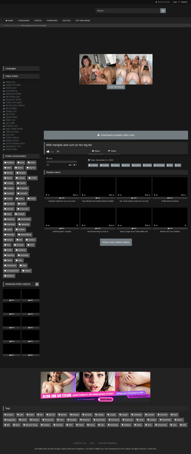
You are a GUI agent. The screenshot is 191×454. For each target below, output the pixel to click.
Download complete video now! (115, 135)
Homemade (159, 165)
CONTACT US (80, 443)
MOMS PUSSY (11, 141)
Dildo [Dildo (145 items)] (175, 415)
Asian (32, 162)
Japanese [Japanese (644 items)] (129, 420)
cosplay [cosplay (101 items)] (101, 415)
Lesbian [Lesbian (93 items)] (153, 420)
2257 (92, 443)
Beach (20, 168)
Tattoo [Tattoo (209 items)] (139, 425)
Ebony (21, 198)
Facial (32, 198)
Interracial (11, 224)
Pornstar (20, 245)
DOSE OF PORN (12, 85)
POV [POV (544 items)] (70, 425)
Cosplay (10, 188)
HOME (10, 21)
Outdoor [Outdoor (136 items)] (46, 425)
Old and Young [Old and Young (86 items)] (31, 425)
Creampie (24, 188)
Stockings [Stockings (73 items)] (114, 425)
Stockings (24, 255)
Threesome (11, 265)
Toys (24, 265)
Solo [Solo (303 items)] (102, 425)
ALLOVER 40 (10, 91)
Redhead (21, 250)
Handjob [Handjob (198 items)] (73, 420)
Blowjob (22, 173)
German (10, 209)
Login (175, 2)
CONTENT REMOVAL (108, 443)
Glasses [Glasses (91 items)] (35, 420)
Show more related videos (115, 242)
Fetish (23, 204)
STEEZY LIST (10, 126)
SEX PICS (67, 21)
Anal (22, 162)
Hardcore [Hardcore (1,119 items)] (86, 420)
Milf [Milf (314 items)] (8, 425)
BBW (9, 168)
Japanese (25, 224)
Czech (9, 198)
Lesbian (21, 229)
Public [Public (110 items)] (81, 425)
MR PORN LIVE (11, 97)
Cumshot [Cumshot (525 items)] (163, 415)
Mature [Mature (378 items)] (179, 420)
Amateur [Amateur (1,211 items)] (10, 415)
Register (184, 2)
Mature (9, 240)
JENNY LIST (10, 111)
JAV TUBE (9, 123)
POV (169, 165)
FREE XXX (9, 82)
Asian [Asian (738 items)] (31, 415)
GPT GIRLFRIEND (83, 21)
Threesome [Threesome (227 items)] (162, 425)
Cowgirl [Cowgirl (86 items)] (125, 415)
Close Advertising (116, 87)
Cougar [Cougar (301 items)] (112, 415)
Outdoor (32, 240)
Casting (21, 178)
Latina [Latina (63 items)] (141, 420)
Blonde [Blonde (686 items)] (63, 415)
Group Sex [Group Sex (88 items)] (49, 420)
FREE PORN (10, 149)
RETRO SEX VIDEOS (14, 106)
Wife (177, 165)
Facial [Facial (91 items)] (23, 420)
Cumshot (15, 25)
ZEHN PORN (10, 117)
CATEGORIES (23, 21)
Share (112, 151)
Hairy (9, 214)
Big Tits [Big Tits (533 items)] (52, 415)
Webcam (10, 276)
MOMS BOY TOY (12, 146)
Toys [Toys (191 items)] (174, 425)
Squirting (10, 255)
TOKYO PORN (11, 132)
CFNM (33, 178)
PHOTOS (38, 21)
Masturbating (26, 235)
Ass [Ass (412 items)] (41, 415)
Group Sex (24, 209)
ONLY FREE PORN (13, 129)
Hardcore (10, 219)
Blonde (9, 173)
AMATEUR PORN (12, 94)
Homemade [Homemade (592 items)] (100, 420)
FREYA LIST (10, 88)
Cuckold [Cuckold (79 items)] (151, 415)
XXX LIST (8, 135)
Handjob (104, 165)
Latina (9, 229)
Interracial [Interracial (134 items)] (115, 420)
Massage (10, 235)
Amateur (115, 165)
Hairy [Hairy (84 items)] (61, 420)
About (96, 151)
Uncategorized (12, 271)
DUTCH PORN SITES (14, 144)
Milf (20, 240)
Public (9, 250)
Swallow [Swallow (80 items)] (127, 425)
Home (6, 25)
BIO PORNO (10, 108)
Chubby (10, 183)
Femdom (10, 204)
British (9, 178)
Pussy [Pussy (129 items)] (92, 425)
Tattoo (9, 260)
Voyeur (27, 271)
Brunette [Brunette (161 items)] (88, 415)
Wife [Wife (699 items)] (184, 425)
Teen (20, 260)
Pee (8, 245)
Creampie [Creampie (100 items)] (137, 415)
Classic (22, 183)
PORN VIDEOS (11, 138)
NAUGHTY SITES (12, 100)
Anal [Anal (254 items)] (21, 415)
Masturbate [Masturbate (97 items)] (166, 420)
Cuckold (10, 193)
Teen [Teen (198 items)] (149, 425)
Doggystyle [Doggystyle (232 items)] (11, 420)
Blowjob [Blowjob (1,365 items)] (75, 415)
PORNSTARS (52, 21)
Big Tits (125, 165)
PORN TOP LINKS (12, 103)
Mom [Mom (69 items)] (17, 425)
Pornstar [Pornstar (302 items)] (59, 425)
